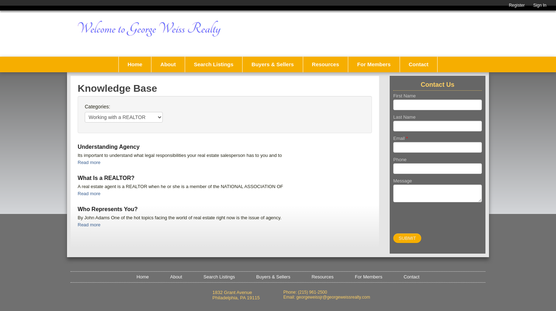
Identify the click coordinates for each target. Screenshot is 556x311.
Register (517, 5)
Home (135, 64)
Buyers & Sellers (272, 64)
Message (402, 180)
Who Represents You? (108, 209)
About (168, 64)
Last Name (404, 117)
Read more (89, 162)
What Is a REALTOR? (106, 178)
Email (400, 138)
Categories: (97, 106)
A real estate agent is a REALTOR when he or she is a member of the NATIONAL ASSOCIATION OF (180, 186)
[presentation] (447, 219)
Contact (419, 64)
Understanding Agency (109, 147)
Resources (325, 64)
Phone (400, 159)
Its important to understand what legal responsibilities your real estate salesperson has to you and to (180, 155)
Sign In (539, 5)
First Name (404, 95)
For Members (373, 64)
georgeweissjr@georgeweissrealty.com (333, 297)
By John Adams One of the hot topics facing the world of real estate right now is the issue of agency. (180, 217)
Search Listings (214, 64)
